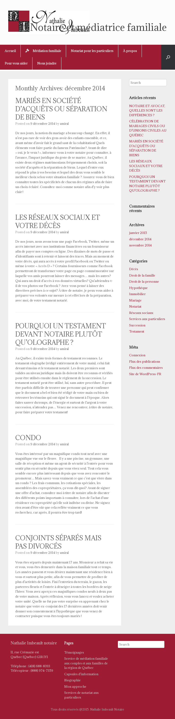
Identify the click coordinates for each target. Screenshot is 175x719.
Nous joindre (46, 63)
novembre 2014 (140, 245)
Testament (136, 331)
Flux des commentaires (146, 368)
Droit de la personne (144, 281)
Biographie (72, 680)
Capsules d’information (81, 674)
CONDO (28, 438)
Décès (133, 269)
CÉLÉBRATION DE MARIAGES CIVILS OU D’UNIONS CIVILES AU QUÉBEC (148, 128)
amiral (64, 123)
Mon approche (75, 686)
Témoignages (74, 652)
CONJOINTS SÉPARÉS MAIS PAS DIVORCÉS (58, 542)
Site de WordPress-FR (145, 374)
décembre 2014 (140, 239)
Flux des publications (144, 361)
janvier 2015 (138, 233)
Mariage (135, 300)
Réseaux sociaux (141, 313)
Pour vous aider (16, 63)
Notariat (135, 306)
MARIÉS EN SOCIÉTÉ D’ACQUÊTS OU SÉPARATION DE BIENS (61, 108)
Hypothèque (138, 288)
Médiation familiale (43, 51)
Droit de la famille (142, 275)
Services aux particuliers (147, 319)
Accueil (10, 51)
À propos (130, 51)
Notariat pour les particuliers (92, 51)
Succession (137, 325)
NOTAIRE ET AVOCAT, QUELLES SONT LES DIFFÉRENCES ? (147, 110)
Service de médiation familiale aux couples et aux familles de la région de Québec (86, 663)
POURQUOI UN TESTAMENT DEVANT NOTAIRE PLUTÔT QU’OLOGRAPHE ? (60, 334)
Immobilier (137, 294)
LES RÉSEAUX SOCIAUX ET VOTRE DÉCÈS (57, 221)
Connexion (137, 355)
